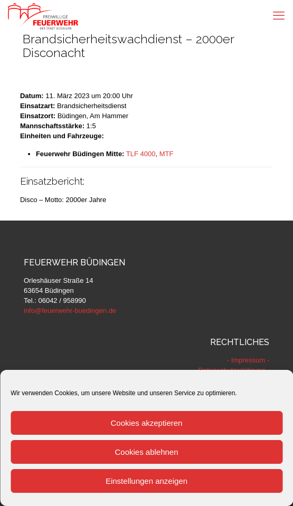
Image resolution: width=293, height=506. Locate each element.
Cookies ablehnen (146, 451)
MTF (166, 154)
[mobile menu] (279, 16)
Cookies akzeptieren (147, 422)
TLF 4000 (141, 154)
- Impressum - (248, 360)
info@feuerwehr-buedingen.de (70, 310)
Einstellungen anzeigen (146, 480)
